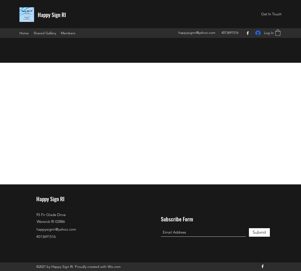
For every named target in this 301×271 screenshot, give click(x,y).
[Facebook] (247, 33)
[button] (271, 14)
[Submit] (259, 232)
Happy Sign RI (52, 14)
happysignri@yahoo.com (196, 32)
